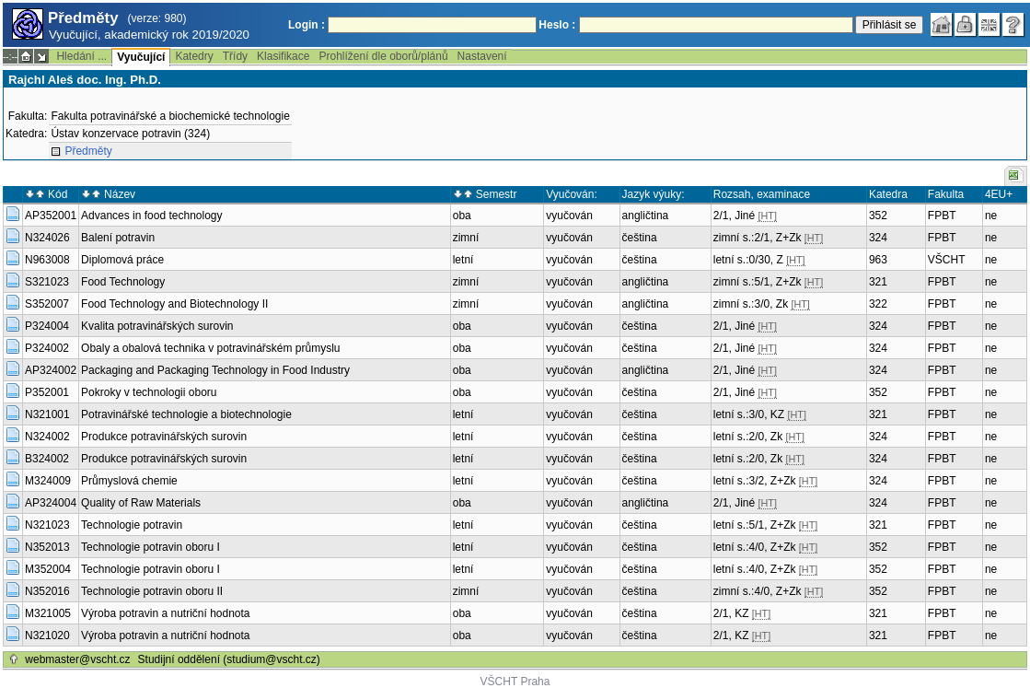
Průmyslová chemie (129, 480)
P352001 (47, 392)
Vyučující (141, 57)
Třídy (235, 56)
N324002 (47, 436)
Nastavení (482, 56)
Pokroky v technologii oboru (148, 392)
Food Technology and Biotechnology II (174, 303)
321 (878, 281)
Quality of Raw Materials (141, 502)
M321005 (48, 613)
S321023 (47, 281)
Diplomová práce (122, 259)
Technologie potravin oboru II (152, 591)
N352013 (47, 547)
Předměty (87, 151)
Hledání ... (81, 56)
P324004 (47, 326)
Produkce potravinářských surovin (164, 436)
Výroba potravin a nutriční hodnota (165, 613)
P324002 (47, 348)
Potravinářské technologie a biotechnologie (186, 414)
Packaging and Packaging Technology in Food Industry (215, 370)
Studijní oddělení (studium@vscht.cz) (229, 659)
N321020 (47, 635)
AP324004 (50, 502)
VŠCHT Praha (515, 681)
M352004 (48, 569)
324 (878, 237)
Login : (306, 24)
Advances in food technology (151, 215)
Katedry (194, 56)
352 (878, 215)
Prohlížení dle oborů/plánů (382, 56)
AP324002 (50, 370)
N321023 (47, 525)
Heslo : (556, 24)
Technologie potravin (131, 525)
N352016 (47, 591)
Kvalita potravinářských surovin (157, 326)
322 (878, 303)
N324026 (47, 237)
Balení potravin (118, 237)
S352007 (47, 303)
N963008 (47, 259)
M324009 (48, 480)
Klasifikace (283, 56)
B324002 (47, 458)
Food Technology (123, 281)
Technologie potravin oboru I (150, 547)
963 (878, 259)
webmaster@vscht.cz (77, 659)
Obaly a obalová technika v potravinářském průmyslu (210, 348)
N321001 (47, 414)
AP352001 (50, 215)
